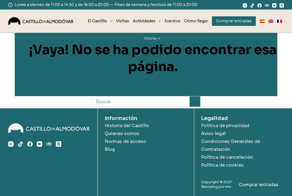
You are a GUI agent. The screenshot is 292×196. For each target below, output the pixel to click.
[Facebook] (259, 5)
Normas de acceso (125, 141)
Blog (110, 149)
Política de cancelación (227, 157)
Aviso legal (213, 133)
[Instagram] (245, 5)
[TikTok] (252, 5)
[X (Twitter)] (281, 5)
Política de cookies (222, 165)
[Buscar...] (141, 101)
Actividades (148, 21)
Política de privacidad (225, 125)
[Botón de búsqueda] (195, 101)
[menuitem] (262, 21)
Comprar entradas (258, 185)
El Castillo (101, 21)
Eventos (172, 21)
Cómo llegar (196, 21)
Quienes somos (122, 133)
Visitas (122, 21)
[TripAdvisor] (267, 5)
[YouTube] (274, 5)
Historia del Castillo (127, 125)
